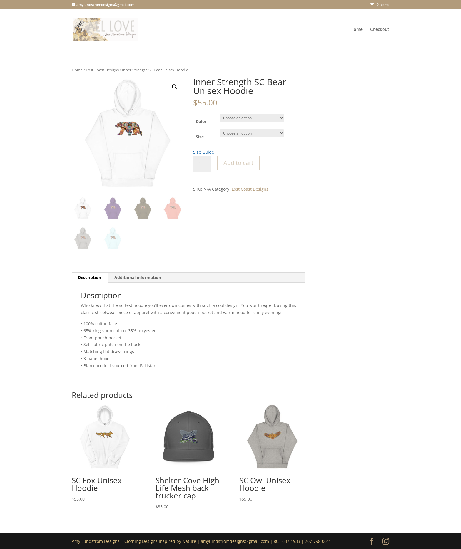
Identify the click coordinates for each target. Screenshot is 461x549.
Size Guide (203, 152)
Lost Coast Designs (102, 70)
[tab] (89, 278)
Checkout (379, 29)
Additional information (137, 277)
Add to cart (238, 163)
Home (356, 29)
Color (201, 121)
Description (89, 277)
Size (200, 137)
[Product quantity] (202, 164)
